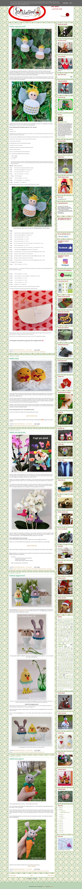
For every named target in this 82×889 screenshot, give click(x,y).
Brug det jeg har (62, 624)
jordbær (65, 649)
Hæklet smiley (14, 358)
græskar (59, 637)
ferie (70, 629)
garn (67, 632)
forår (66, 630)
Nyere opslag (12, 875)
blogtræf (60, 622)
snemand (69, 672)
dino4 (44, 886)
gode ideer (17, 425)
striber (72, 673)
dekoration (19, 568)
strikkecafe (60, 676)
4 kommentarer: (29, 869)
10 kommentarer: (29, 750)
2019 (60, 820)
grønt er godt (65, 637)
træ (62, 682)
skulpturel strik (60, 672)
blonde (69, 622)
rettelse (63, 669)
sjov (43, 752)
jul (38, 351)
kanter (64, 651)
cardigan (59, 625)
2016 (60, 825)
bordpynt (14, 568)
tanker (71, 679)
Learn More (65, 3)
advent (14, 351)
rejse (60, 669)
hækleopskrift (31, 351)
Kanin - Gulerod (32, 866)
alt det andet (69, 619)
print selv (67, 667)
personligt (71, 666)
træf (65, 682)
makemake (65, 657)
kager (66, 650)
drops (63, 628)
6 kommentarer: (29, 567)
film (58, 630)
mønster (62, 660)
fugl (24, 568)
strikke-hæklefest (68, 675)
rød (62, 670)
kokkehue (63, 652)
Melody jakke (64, 658)
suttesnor (59, 679)
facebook (65, 629)
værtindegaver (42, 351)
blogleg (66, 621)
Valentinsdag (65, 684)
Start (32, 875)
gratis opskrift (23, 351)
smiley (37, 425)
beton (59, 621)
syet (63, 679)
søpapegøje (67, 679)
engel (19, 351)
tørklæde (63, 683)
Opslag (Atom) (34, 878)
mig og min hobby (61, 659)
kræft (70, 654)
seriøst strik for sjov (62, 671)
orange (59, 665)
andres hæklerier (63, 620)
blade (62, 621)
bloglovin (71, 621)
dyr (66, 628)
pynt (60, 668)
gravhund (69, 636)
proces (71, 667)
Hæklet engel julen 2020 (17, 26)
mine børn (69, 659)
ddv (67, 625)
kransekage (69, 653)
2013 (60, 830)
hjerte (26, 425)
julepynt (59, 650)
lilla (58, 656)
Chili (63, 625)
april (61, 816)
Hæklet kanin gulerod (16, 759)
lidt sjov (44, 871)
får (15, 752)
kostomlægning (62, 653)
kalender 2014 (70, 650)
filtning (62, 630)
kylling (32, 752)
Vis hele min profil (61, 137)
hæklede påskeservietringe (23, 609)
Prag (64, 667)
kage (62, 650)
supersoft (69, 678)
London (69, 656)
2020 (60, 809)
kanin (29, 752)
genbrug (26, 568)
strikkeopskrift (60, 677)
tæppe (70, 682)
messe (70, 658)
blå (72, 622)
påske (41, 752)
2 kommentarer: (29, 349)
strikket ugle (68, 677)
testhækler (69, 680)
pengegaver (61, 666)
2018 (60, 821)
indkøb (65, 647)
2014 (60, 828)
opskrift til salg (36, 752)
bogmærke (60, 623)
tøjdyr (59, 683)
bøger (69, 624)
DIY (17, 351)
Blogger (51, 886)
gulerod (26, 871)
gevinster (67, 634)
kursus (59, 655)
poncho (61, 667)
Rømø (65, 670)
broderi (69, 623)
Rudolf (59, 670)
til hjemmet (68, 681)
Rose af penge (68, 669)
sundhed (64, 678)
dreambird (59, 628)
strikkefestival (68, 676)
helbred (59, 642)
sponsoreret (63, 673)
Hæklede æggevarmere (17, 575)
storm (68, 673)
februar (61, 817)
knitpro (59, 652)
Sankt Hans (69, 670)
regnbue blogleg (69, 668)
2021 (60, 807)
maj (61, 814)
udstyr (71, 683)
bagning (69, 620)
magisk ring (59, 657)
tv (67, 682)
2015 (60, 826)
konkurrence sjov (69, 652)
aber (59, 619)
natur (70, 660)
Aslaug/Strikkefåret (63, 122)
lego (66, 655)
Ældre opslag (51, 875)
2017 (60, 823)
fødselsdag (60, 632)
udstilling (67, 683)
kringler (66, 654)
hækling (36, 351)
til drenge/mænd (61, 681)
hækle (27, 351)
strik (60, 675)
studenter (59, 678)
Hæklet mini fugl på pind (17, 432)
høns (69, 646)
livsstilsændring (63, 656)
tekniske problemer (62, 680)
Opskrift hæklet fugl (31, 545)
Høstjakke (59, 647)
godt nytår (71, 635)
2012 (60, 832)
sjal (67, 671)
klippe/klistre (69, 651)
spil (58, 673)
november (62, 810)
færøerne (69, 631)
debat (70, 625)
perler (66, 666)
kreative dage (60, 654)
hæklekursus (68, 643)
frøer (59, 631)
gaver (71, 632)
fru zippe (69, 630)
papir (67, 665)
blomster (65, 622)
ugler (60, 684)
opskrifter (68, 664)
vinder (70, 684)
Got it (70, 3)
